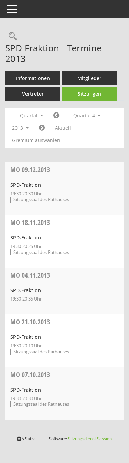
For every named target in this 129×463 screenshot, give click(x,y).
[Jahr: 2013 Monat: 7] (56, 115)
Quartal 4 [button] (86, 115)
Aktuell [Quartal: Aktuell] (63, 128)
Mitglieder (89, 78)
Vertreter (33, 93)
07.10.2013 (30, 374)
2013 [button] (20, 128)
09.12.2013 (30, 169)
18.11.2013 (30, 222)
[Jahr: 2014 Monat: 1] (42, 128)
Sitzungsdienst (90, 439)
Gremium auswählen (36, 140)
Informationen (33, 78)
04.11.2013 (30, 275)
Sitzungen (89, 93)
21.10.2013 (30, 321)
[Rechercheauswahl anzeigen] (11, 36)
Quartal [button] (31, 115)
